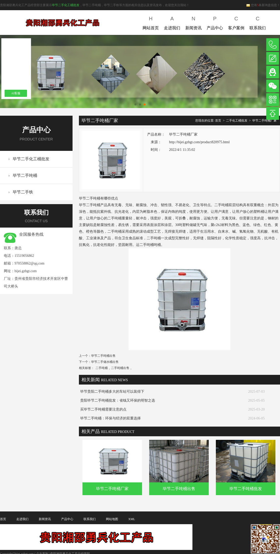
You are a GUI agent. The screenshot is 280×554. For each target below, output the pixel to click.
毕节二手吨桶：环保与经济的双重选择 (110, 418)
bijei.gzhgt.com (26, 271)
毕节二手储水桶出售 (105, 362)
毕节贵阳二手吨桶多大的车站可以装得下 (112, 391)
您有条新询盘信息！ (263, 5)
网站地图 (112, 519)
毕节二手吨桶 (25, 175)
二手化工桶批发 (236, 120)
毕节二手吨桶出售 (103, 356)
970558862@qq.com (30, 263)
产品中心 (215, 22)
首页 (218, 120)
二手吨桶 (101, 368)
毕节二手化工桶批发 (65, 5)
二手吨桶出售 (120, 368)
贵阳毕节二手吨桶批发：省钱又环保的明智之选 (117, 400)
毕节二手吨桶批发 (245, 488)
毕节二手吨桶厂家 (264, 120)
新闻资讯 (193, 22)
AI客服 (16, 93)
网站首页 (151, 22)
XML (131, 519)
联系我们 (257, 22)
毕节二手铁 (23, 192)
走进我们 (172, 22)
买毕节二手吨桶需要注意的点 (103, 409)
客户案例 (236, 22)
